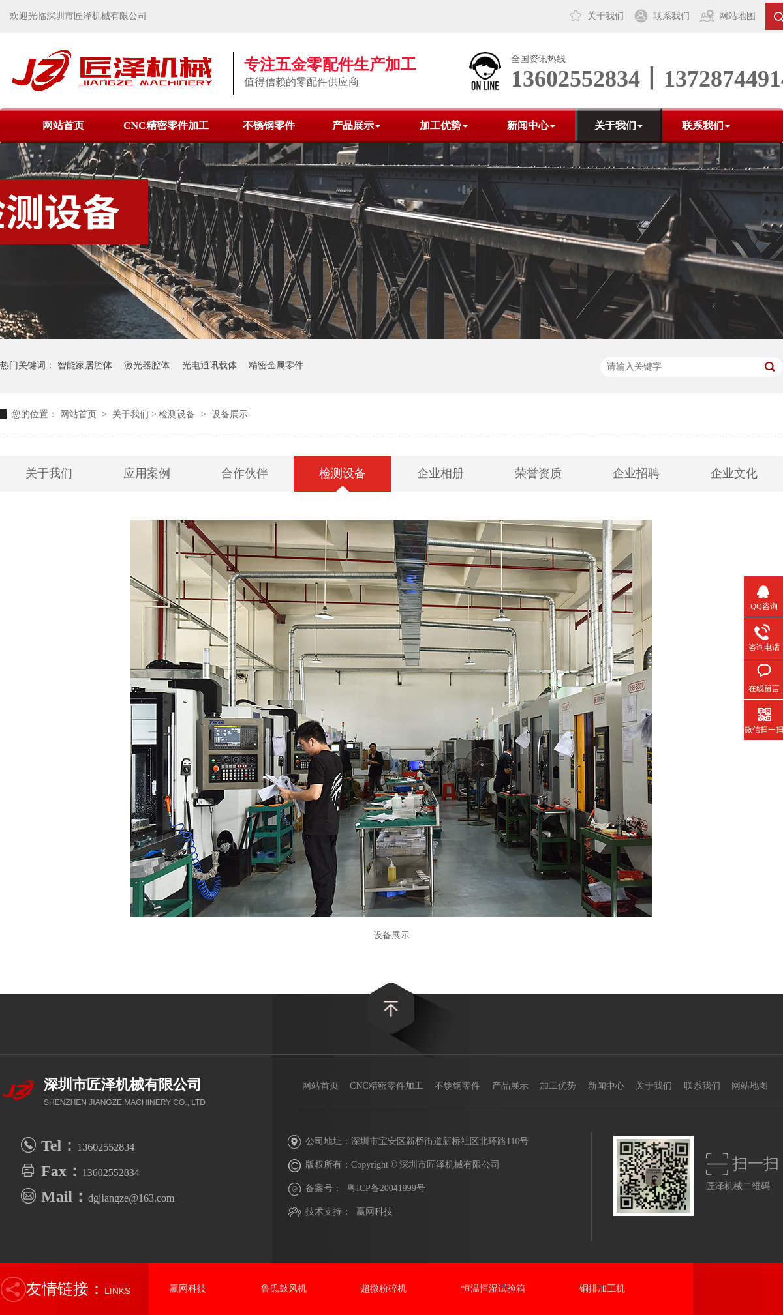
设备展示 (229, 414)
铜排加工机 (602, 1288)
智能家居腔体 (84, 365)
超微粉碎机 (384, 1288)
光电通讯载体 (209, 365)
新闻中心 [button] (531, 125)
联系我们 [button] (706, 125)
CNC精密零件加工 (166, 125)
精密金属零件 (276, 365)
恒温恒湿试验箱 (493, 1288)
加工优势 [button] (444, 125)
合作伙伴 (244, 473)
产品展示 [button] (356, 125)
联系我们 (671, 16)
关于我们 (605, 16)
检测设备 (177, 414)
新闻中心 (606, 1086)
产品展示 (510, 1086)
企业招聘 (636, 473)
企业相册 (440, 473)
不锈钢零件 (269, 125)
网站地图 (737, 16)
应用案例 (146, 473)
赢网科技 (374, 1212)
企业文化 (734, 473)
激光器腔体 (147, 365)
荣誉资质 (538, 473)
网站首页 (63, 125)
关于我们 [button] (618, 125)
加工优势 (558, 1086)
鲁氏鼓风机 (284, 1288)
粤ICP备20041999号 (386, 1188)
